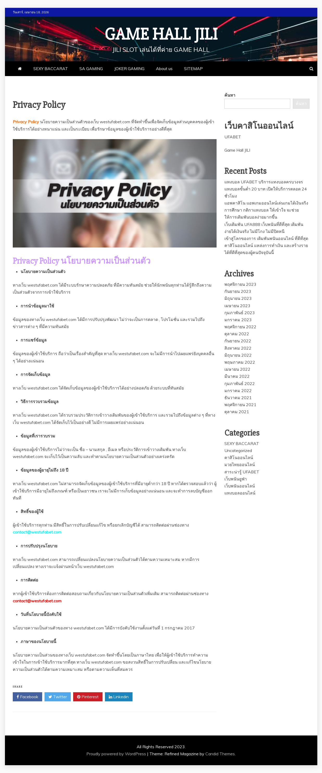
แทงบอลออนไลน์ (239, 493)
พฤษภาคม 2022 (239, 362)
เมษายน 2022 (237, 369)
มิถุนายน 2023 (238, 298)
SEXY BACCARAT (50, 68)
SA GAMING (91, 68)
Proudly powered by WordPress (116, 753)
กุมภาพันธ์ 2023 (239, 312)
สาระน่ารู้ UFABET (241, 471)
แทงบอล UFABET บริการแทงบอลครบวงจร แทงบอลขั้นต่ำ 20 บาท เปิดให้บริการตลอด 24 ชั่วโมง (265, 189)
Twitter (57, 696)
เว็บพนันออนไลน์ (239, 485)
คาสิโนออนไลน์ (238, 457)
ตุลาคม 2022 (236, 333)
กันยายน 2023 (237, 291)
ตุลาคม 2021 (236, 411)
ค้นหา (229, 95)
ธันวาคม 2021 (238, 397)
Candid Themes (220, 753)
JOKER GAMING (129, 68)
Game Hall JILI (161, 34)
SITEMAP (193, 68)
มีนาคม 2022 (237, 376)
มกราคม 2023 (238, 319)
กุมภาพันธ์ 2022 (239, 383)
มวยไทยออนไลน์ (239, 464)
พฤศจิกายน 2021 (240, 404)
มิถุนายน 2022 (238, 355)
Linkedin (119, 696)
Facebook (27, 696)
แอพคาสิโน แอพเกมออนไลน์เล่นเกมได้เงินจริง (266, 203)
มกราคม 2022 (238, 390)
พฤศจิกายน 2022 (240, 326)
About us (164, 68)
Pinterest (88, 696)
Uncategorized (238, 450)
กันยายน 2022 (237, 340)
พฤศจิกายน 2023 (240, 284)
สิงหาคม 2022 (237, 348)
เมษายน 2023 (237, 305)
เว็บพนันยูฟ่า (235, 478)
